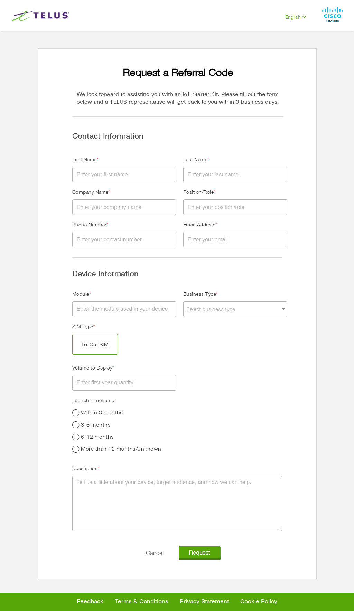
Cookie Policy (258, 602)
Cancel (155, 552)
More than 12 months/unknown (121, 448)
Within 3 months (102, 412)
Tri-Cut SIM (95, 344)
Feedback (90, 602)
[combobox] (235, 309)
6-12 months (97, 436)
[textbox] (235, 309)
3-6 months (96, 424)
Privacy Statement (204, 602)
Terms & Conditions (141, 602)
